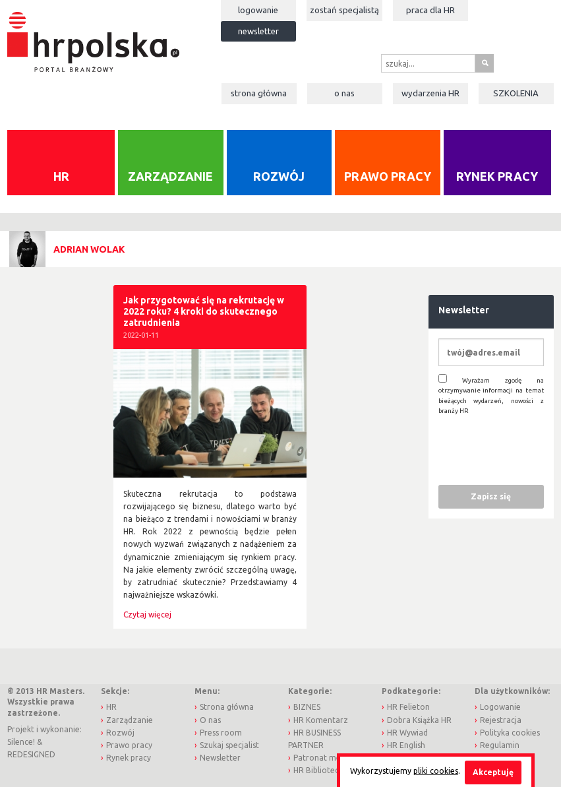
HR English (406, 745)
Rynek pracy (497, 176)
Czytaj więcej (147, 614)
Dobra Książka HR (419, 720)
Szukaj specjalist (229, 745)
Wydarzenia (430, 93)
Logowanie (258, 10)
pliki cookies (435, 771)
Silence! (21, 742)
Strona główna (259, 93)
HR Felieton (408, 707)
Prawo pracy (387, 176)
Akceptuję (493, 772)
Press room (221, 732)
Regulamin (499, 745)
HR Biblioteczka (322, 770)
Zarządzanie (170, 176)
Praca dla (430, 10)
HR (61, 176)
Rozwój (279, 176)
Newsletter (258, 31)
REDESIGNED (31, 754)
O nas (344, 93)
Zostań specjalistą (344, 10)
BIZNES (306, 707)
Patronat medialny (328, 757)
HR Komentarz (320, 720)
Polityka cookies (510, 732)
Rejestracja (500, 720)
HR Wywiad (407, 732)
